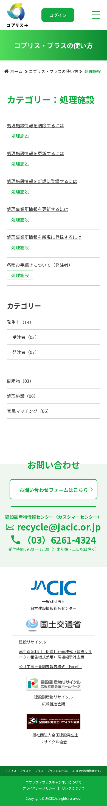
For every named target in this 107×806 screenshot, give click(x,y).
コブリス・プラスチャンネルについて (53, 782)
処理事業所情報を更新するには (37, 209)
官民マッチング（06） (29, 411)
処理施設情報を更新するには (35, 153)
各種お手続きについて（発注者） (40, 265)
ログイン (58, 15)
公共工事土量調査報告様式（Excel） (50, 666)
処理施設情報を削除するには (35, 125)
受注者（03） (25, 337)
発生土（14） (20, 322)
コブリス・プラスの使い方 (53, 71)
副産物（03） (20, 381)
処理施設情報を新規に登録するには (42, 181)
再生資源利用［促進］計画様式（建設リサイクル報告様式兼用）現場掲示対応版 (55, 654)
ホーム (16, 71)
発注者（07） (25, 352)
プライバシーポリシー (38, 788)
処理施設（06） (22, 396)
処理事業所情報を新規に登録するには (44, 237)
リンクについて (73, 788)
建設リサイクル (32, 642)
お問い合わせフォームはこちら (53, 489)
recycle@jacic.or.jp (59, 526)
